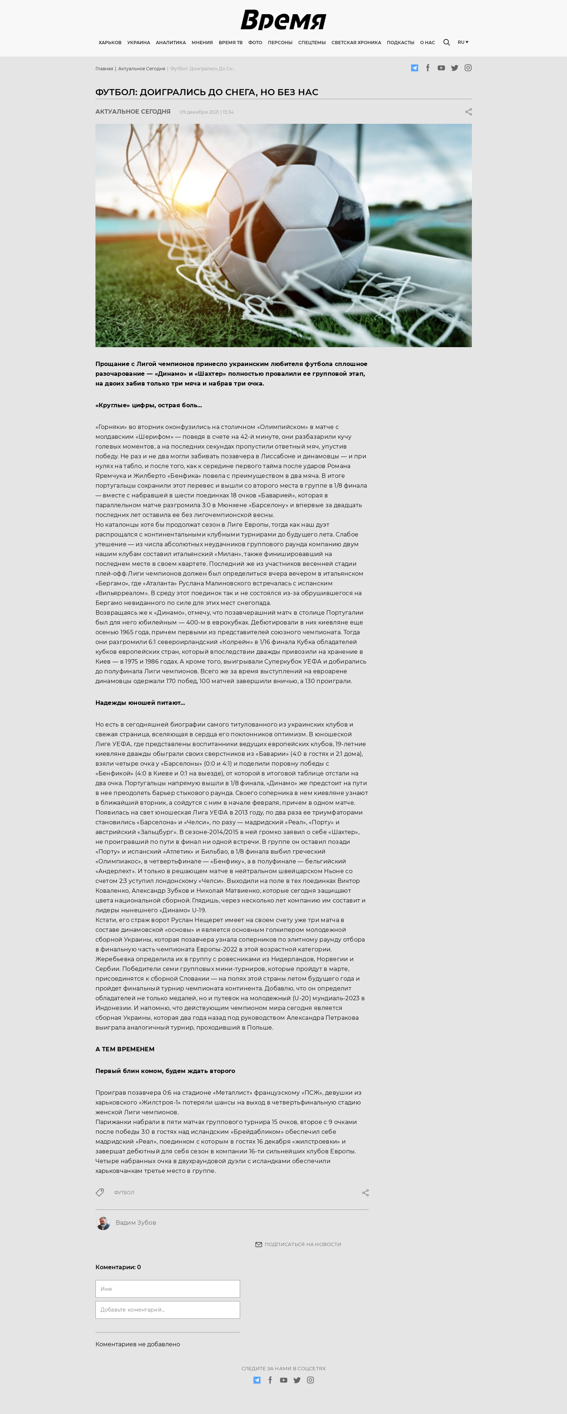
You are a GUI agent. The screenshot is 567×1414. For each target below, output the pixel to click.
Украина (138, 43)
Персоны (280, 43)
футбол (124, 1193)
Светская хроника (356, 43)
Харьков (110, 43)
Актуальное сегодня (141, 69)
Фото (255, 43)
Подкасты (400, 43)
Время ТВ (231, 43)
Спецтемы (312, 43)
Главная (104, 69)
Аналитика (171, 43)
